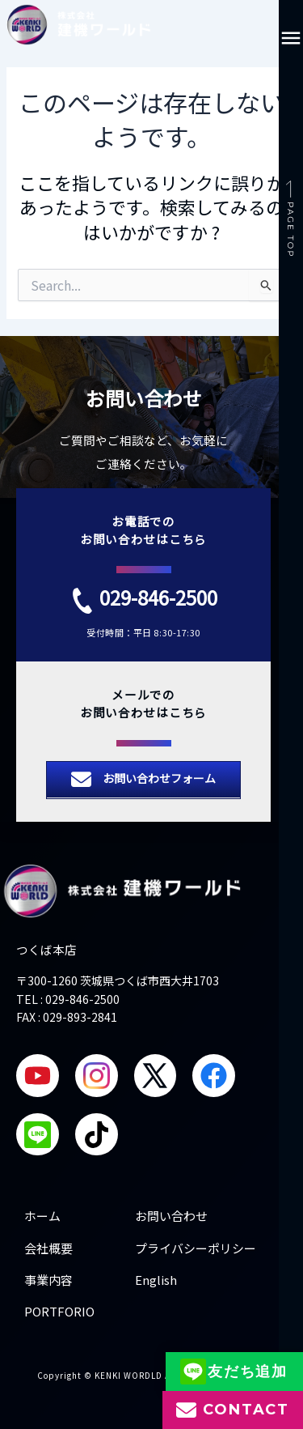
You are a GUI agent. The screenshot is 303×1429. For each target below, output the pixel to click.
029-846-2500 (158, 597)
